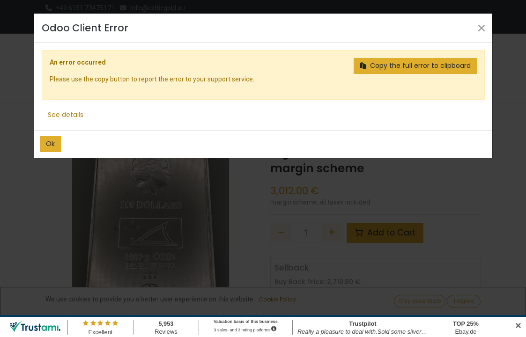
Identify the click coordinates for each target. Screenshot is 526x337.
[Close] (481, 28)
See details (65, 114)
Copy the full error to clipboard (415, 65)
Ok (50, 143)
